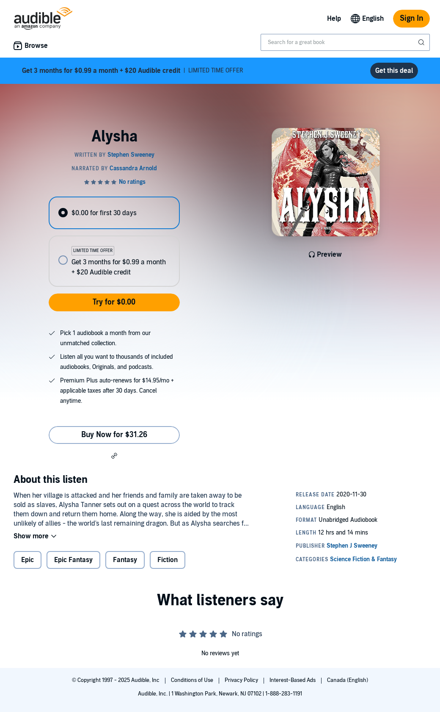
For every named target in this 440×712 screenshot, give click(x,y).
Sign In (411, 18)
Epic (27, 560)
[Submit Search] (422, 42)
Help (334, 18)
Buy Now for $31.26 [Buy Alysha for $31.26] (114, 434)
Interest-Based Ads (293, 680)
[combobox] (345, 42)
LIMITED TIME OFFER (132, 70)
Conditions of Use (192, 680)
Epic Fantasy (73, 560)
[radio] (114, 213)
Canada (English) (347, 680)
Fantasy (125, 560)
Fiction (167, 560)
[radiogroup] (114, 242)
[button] (114, 455)
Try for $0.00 (114, 302)
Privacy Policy (242, 680)
